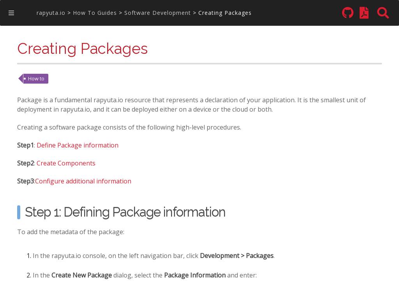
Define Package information (77, 145)
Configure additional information (83, 181)
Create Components (66, 163)
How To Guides (95, 12)
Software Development (157, 12)
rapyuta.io (51, 12)
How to (36, 78)
